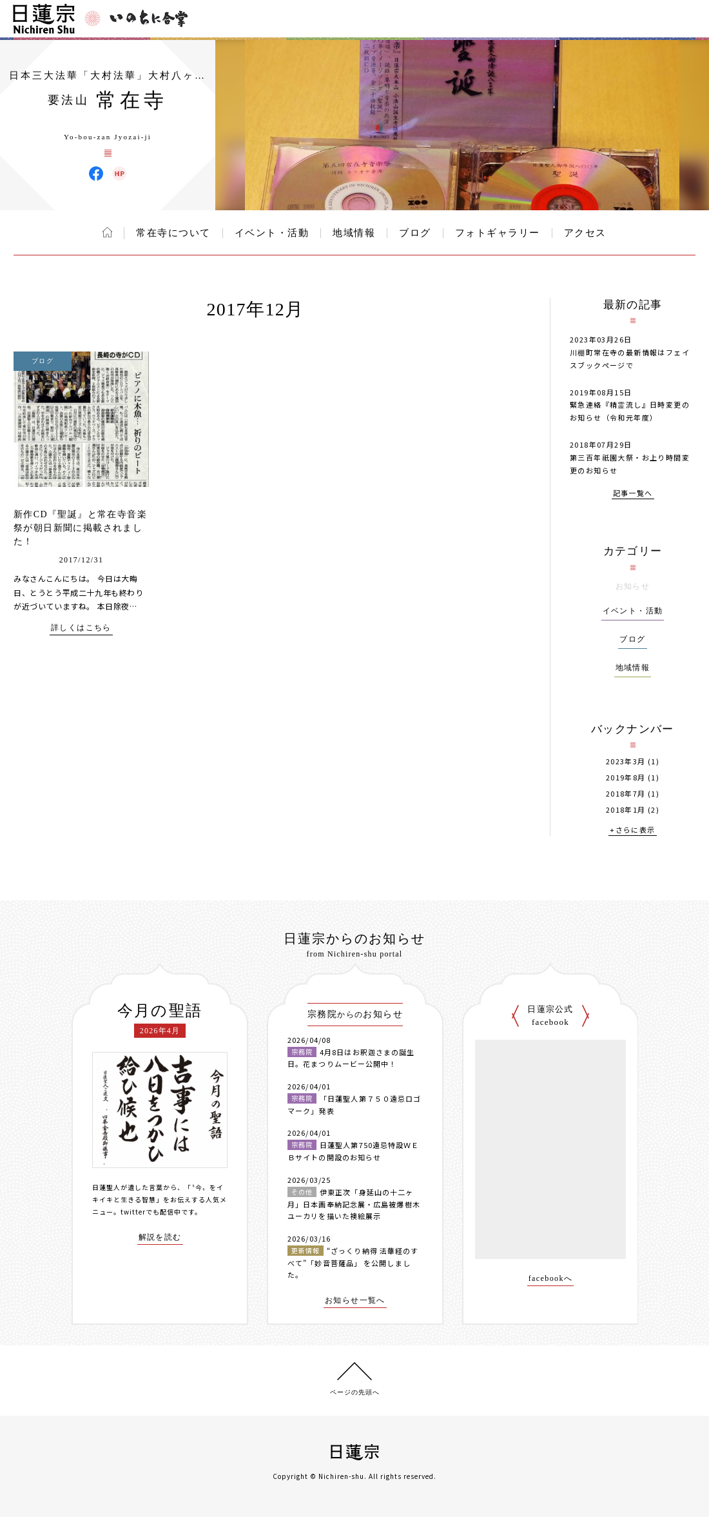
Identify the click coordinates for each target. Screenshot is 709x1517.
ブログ (415, 233)
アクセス (585, 233)
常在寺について (173, 233)
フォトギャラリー (497, 233)
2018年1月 (626, 809)
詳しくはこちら (81, 628)
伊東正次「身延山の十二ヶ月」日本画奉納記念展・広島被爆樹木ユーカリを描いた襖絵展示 (353, 1204)
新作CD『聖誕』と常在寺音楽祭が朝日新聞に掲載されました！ (80, 528)
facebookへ (551, 1278)
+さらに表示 (632, 830)
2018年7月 (626, 793)
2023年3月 (626, 761)
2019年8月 (626, 777)
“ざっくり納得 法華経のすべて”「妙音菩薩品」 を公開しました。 (352, 1262)
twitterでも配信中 (151, 1211)
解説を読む (160, 1237)
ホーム (107, 232)
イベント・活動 (272, 233)
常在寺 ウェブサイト (119, 173)
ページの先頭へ (355, 1392)
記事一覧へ (633, 494)
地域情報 (354, 233)
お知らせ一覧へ (355, 1300)
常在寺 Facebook (96, 173)
